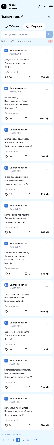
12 (35, 440)
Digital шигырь (13, 6)
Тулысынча (11, 72)
